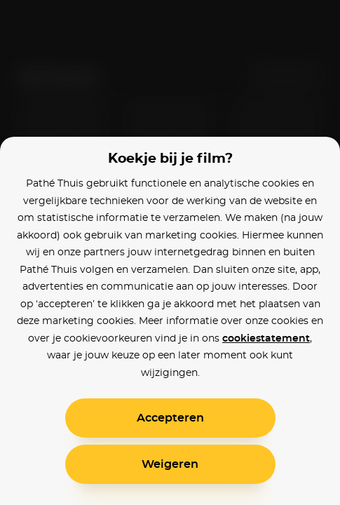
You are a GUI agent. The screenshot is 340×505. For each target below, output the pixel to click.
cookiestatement (266, 339)
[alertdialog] (170, 252)
